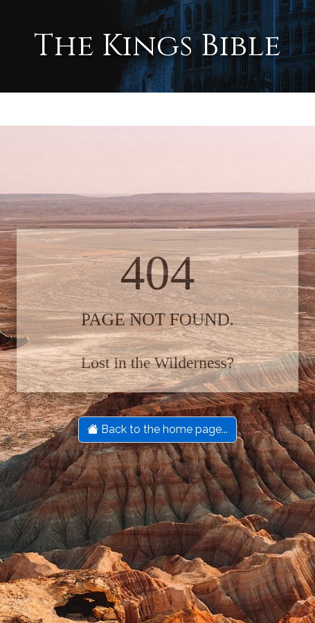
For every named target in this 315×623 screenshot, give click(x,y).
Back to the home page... (157, 429)
